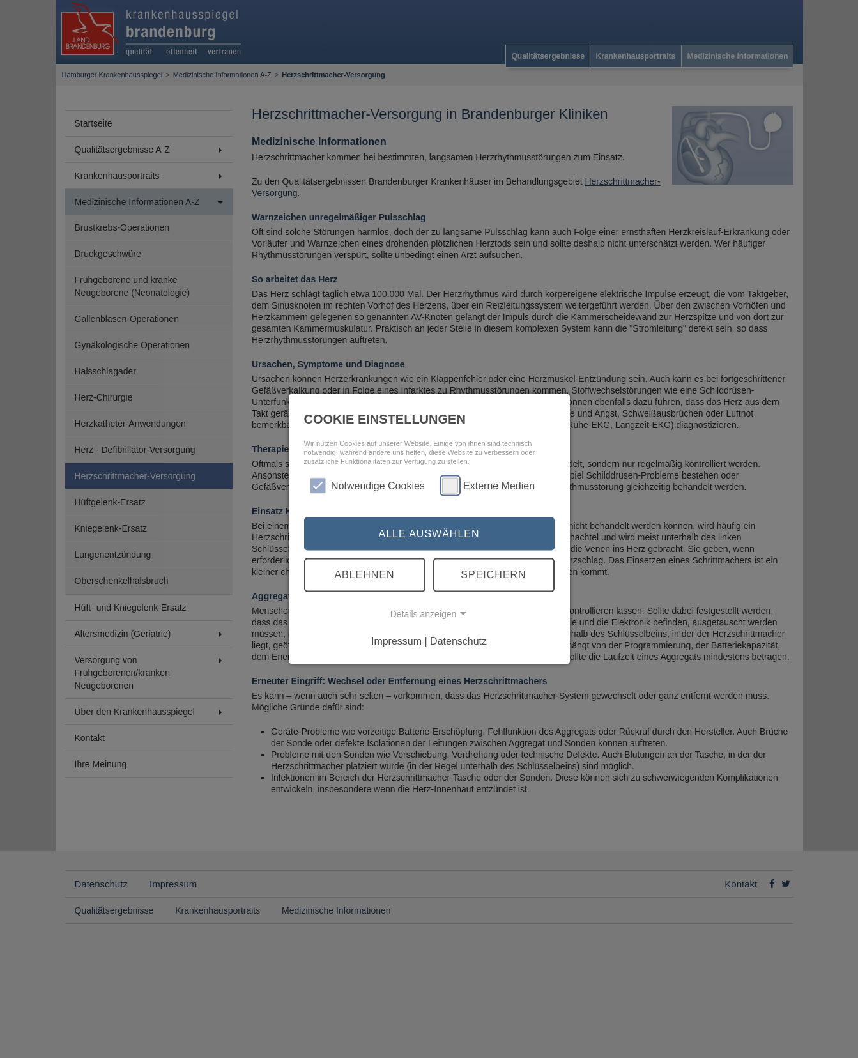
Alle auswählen (428, 533)
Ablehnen (364, 574)
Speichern (493, 574)
